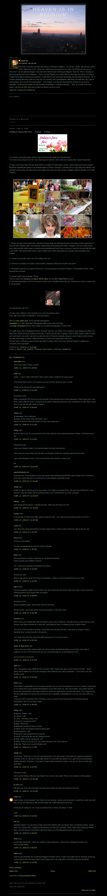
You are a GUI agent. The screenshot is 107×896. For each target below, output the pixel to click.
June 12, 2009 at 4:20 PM (25, 640)
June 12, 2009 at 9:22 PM (25, 767)
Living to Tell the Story (40, 279)
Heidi (15, 797)
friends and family (44, 349)
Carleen (16, 513)
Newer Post (13, 871)
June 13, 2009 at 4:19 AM (25, 816)
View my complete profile (22, 90)
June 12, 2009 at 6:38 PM (25, 704)
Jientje (24, 61)
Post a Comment (15, 867)
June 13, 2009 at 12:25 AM (26, 791)
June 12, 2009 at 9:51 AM (25, 424)
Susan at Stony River (21, 646)
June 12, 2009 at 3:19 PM (25, 581)
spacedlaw (17, 361)
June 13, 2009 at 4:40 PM (25, 848)
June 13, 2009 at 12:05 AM (26, 779)
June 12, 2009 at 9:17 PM (25, 747)
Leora (16, 526)
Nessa (16, 538)
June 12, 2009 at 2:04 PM (25, 569)
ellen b (16, 587)
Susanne (27, 279)
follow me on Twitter (89, 890)
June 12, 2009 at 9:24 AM (25, 390)
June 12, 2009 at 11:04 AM (26, 481)
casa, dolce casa (22, 321)
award (30, 349)
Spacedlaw (13, 323)
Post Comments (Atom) (27, 876)
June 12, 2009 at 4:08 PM (25, 596)
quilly (15, 373)
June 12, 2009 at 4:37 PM (25, 660)
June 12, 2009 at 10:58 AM (26, 466)
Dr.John (16, 785)
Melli (15, 666)
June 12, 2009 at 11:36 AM (26, 508)
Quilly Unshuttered (19, 326)
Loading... (12, 122)
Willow (16, 853)
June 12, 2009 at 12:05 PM (26, 520)
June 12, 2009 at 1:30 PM (25, 549)
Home (53, 871)
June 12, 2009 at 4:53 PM (25, 677)
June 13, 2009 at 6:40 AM (25, 833)
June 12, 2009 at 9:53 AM (25, 439)
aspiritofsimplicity (20, 472)
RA (15, 821)
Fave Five (62, 279)
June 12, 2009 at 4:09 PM (25, 613)
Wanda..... (17, 501)
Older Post (92, 871)
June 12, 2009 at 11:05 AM (26, 496)
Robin (16, 839)
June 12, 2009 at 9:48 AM (25, 407)
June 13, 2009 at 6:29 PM (25, 862)
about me (21, 349)
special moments (62, 349)
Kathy (16, 683)
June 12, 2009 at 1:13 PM (25, 532)
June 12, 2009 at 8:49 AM (25, 368)
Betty (15, 555)
